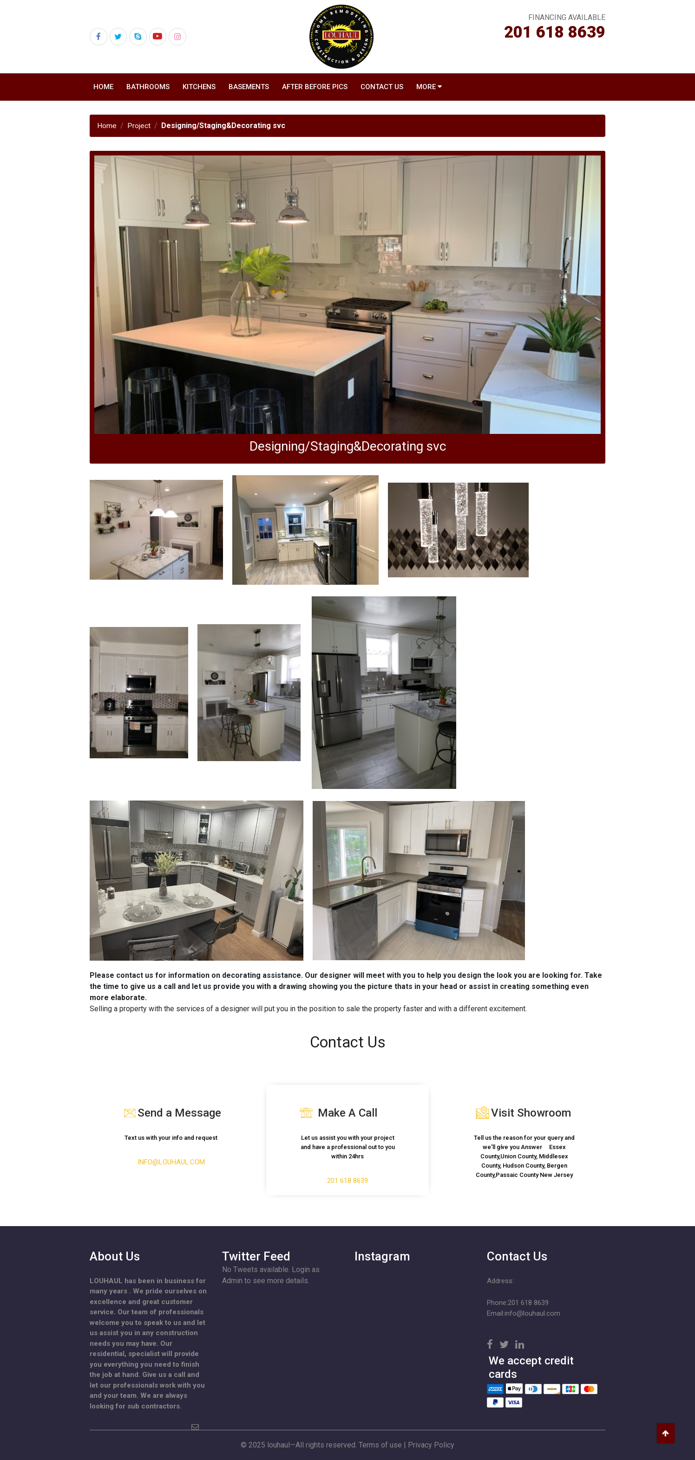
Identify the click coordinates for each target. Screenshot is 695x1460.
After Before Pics (315, 87)
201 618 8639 (554, 32)
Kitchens (199, 87)
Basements (249, 87)
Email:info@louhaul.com (523, 1313)
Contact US (382, 87)
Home (103, 87)
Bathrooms (148, 87)
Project (139, 125)
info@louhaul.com (171, 1162)
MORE (426, 87)
